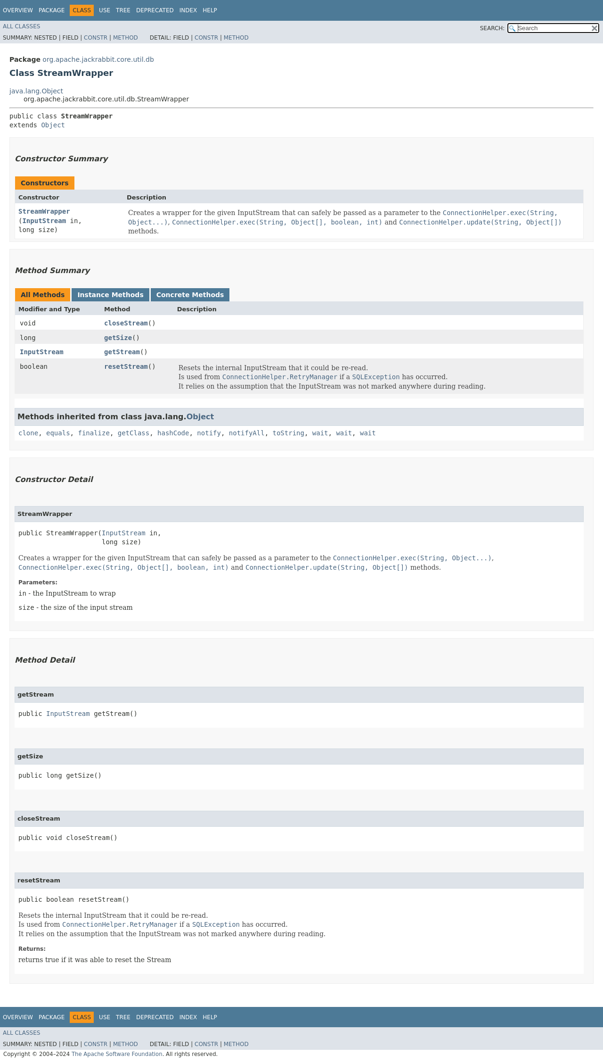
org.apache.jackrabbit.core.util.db (98, 59)
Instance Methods (110, 295)
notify (209, 433)
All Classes (21, 26)
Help (210, 10)
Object (53, 125)
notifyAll (247, 433)
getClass (133, 433)
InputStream (44, 220)
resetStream (126, 366)
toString (288, 433)
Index (188, 10)
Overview (18, 10)
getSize (118, 337)
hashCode (173, 433)
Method (125, 37)
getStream (122, 352)
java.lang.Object (36, 91)
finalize (93, 433)
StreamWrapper (44, 211)
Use (104, 10)
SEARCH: (492, 28)
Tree (123, 10)
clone (28, 433)
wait (320, 433)
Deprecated (155, 10)
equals (58, 433)
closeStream (126, 323)
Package (52, 10)
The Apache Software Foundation (117, 1054)
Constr (95, 37)
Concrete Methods (190, 295)
